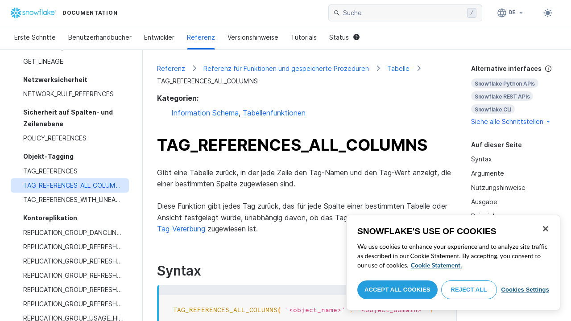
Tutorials (304, 37)
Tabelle (398, 68)
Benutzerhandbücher (100, 37)
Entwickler (159, 37)
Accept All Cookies (397, 289)
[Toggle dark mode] (548, 13)
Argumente (487, 173)
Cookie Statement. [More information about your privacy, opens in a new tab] (436, 265)
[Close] (545, 229)
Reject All (469, 289)
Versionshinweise (253, 37)
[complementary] (514, 95)
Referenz (201, 37)
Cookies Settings (525, 289)
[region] (453, 262)
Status (344, 37)
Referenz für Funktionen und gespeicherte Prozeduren (286, 68)
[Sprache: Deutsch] (510, 13)
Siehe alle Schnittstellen (511, 121)
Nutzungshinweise (498, 187)
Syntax (481, 159)
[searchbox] (403, 13)
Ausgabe (484, 202)
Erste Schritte (35, 37)
